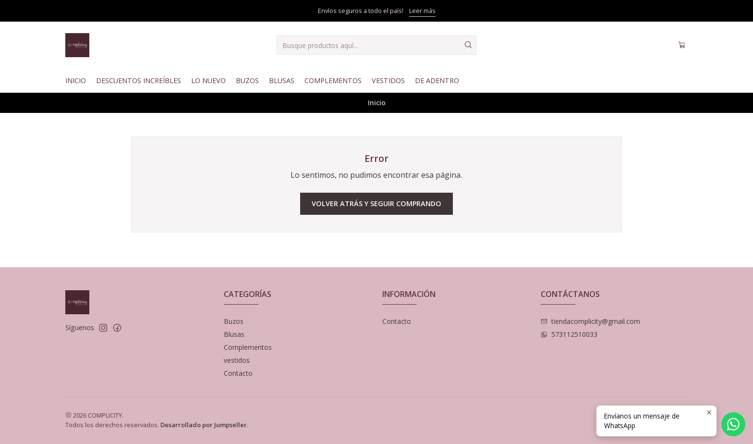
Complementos (333, 80)
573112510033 (569, 334)
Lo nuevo (208, 80)
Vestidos (388, 80)
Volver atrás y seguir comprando (376, 203)
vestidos (237, 360)
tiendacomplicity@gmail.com (590, 321)
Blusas (281, 80)
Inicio (75, 80)
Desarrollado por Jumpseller (203, 424)
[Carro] (682, 45)
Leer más (422, 10)
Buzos (247, 80)
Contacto (238, 373)
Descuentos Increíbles (138, 80)
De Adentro (437, 80)
